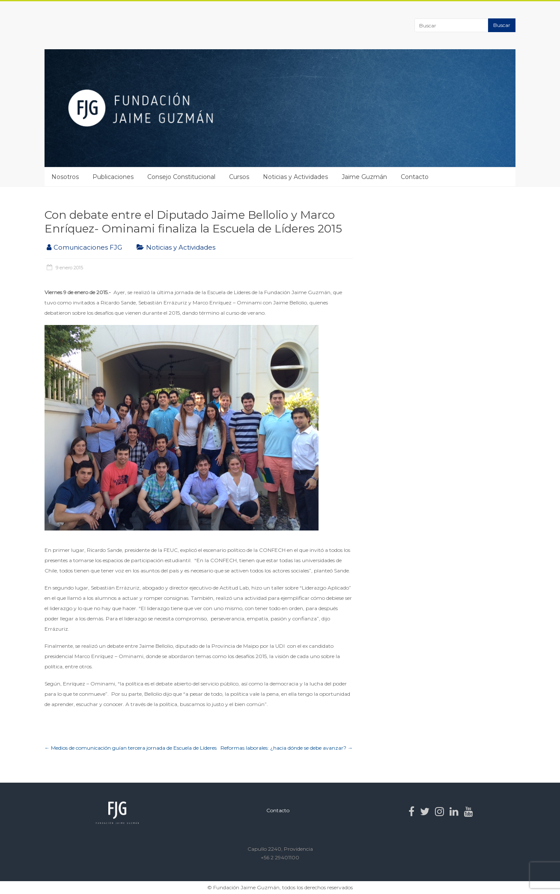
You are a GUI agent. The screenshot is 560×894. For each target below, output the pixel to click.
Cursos (239, 177)
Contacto (415, 177)
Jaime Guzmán (364, 177)
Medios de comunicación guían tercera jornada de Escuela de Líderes (131, 748)
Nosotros (65, 177)
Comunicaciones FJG (88, 247)
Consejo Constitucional (181, 177)
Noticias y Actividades (295, 177)
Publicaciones (113, 177)
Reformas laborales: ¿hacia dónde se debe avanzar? (286, 748)
